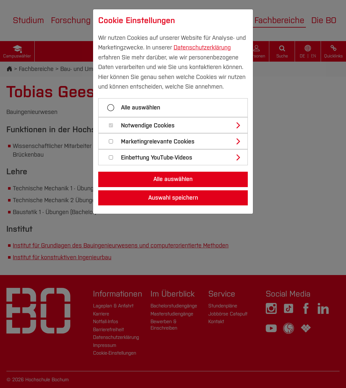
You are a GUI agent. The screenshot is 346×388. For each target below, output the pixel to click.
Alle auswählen (140, 107)
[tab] (176, 125)
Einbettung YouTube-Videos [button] (156, 157)
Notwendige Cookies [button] (148, 125)
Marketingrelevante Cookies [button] (158, 141)
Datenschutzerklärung (202, 47)
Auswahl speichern (173, 197)
